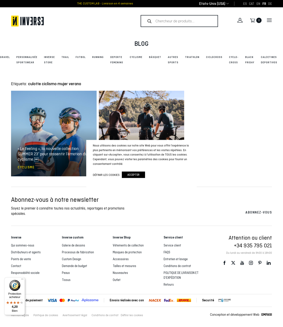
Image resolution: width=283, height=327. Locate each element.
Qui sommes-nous (22, 245)
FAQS (167, 252)
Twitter (233, 262)
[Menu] (22, 280)
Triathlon (192, 57)
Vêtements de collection (128, 245)
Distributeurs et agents (26, 252)
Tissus (66, 280)
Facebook (224, 262)
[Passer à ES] (245, 3)
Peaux (66, 273)
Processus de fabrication (78, 252)
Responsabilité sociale (25, 273)
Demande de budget (74, 266)
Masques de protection (127, 252)
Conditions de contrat (177, 266)
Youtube (242, 262)
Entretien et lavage (176, 259)
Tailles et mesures (124, 266)
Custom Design (71, 259)
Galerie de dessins (73, 245)
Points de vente (21, 259)
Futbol (81, 57)
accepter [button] (133, 175)
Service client (172, 245)
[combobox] (212, 4)
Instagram (251, 262)
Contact (16, 266)
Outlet (116, 280)
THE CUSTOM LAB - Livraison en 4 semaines (105, 3)
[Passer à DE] (270, 3)
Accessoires (121, 259)
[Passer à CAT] (251, 3)
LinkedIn (268, 262)
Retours (169, 284)
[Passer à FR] (264, 3)
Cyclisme (136, 57)
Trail (65, 57)
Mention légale (20, 315)
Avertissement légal (75, 315)
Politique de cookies (45, 315)
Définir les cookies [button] (132, 315)
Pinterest (259, 262)
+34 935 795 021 (253, 245)
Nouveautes (120, 273)
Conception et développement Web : (241, 314)
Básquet (155, 57)
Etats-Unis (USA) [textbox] (212, 4)
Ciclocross (214, 57)
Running (98, 57)
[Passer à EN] (258, 3)
